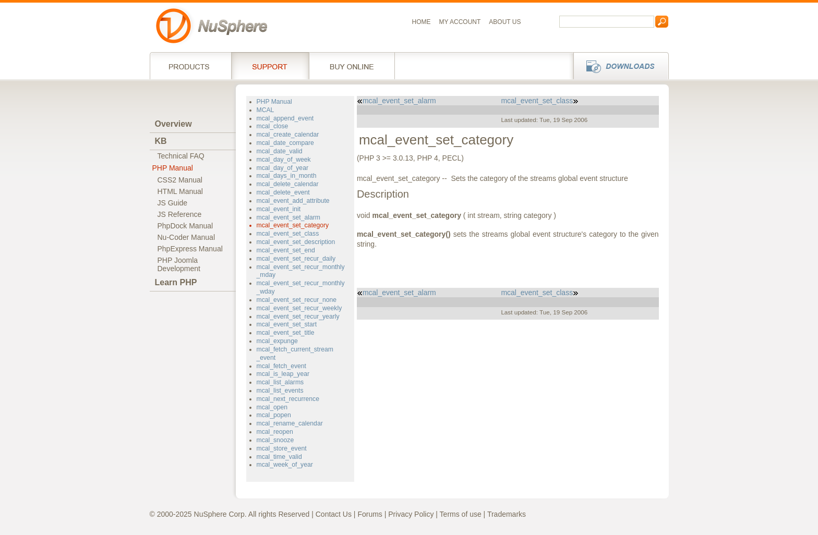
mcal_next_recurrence (288, 399)
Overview (173, 123)
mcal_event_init (279, 209)
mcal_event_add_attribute (293, 200)
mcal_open (272, 407)
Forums (369, 514)
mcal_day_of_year (282, 168)
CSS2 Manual (180, 180)
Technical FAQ (181, 156)
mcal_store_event (282, 448)
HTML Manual (180, 191)
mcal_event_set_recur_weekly (299, 308)
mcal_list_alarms (280, 382)
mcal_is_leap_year (283, 374)
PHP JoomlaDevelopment (179, 264)
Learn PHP (176, 282)
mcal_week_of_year (285, 464)
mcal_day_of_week (284, 159)
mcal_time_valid (279, 456)
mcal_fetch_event (281, 366)
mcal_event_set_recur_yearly (298, 316)
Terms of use (461, 514)
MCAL (265, 110)
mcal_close (272, 126)
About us (505, 22)
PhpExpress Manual (190, 249)
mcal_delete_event (283, 192)
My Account (460, 22)
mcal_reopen (275, 431)
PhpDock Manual (185, 226)
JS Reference (180, 214)
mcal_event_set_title (286, 332)
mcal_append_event (285, 118)
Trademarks (506, 514)
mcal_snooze (275, 440)
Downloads (618, 65)
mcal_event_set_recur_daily (296, 258)
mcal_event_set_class (288, 233)
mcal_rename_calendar (290, 423)
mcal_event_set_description (296, 242)
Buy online (352, 65)
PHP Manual (172, 168)
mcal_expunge (277, 341)
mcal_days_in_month (287, 175)
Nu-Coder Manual (186, 237)
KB (161, 141)
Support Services (270, 65)
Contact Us (334, 514)
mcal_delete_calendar (288, 184)
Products (190, 65)
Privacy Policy (411, 514)
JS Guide (173, 203)
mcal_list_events (280, 390)
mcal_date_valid (280, 151)
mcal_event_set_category (293, 225)
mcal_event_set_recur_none (297, 299)
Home (421, 22)
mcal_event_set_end (286, 250)
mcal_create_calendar (288, 134)
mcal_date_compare (285, 143)
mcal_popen (274, 415)
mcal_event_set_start (287, 324)
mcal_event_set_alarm (288, 217)
